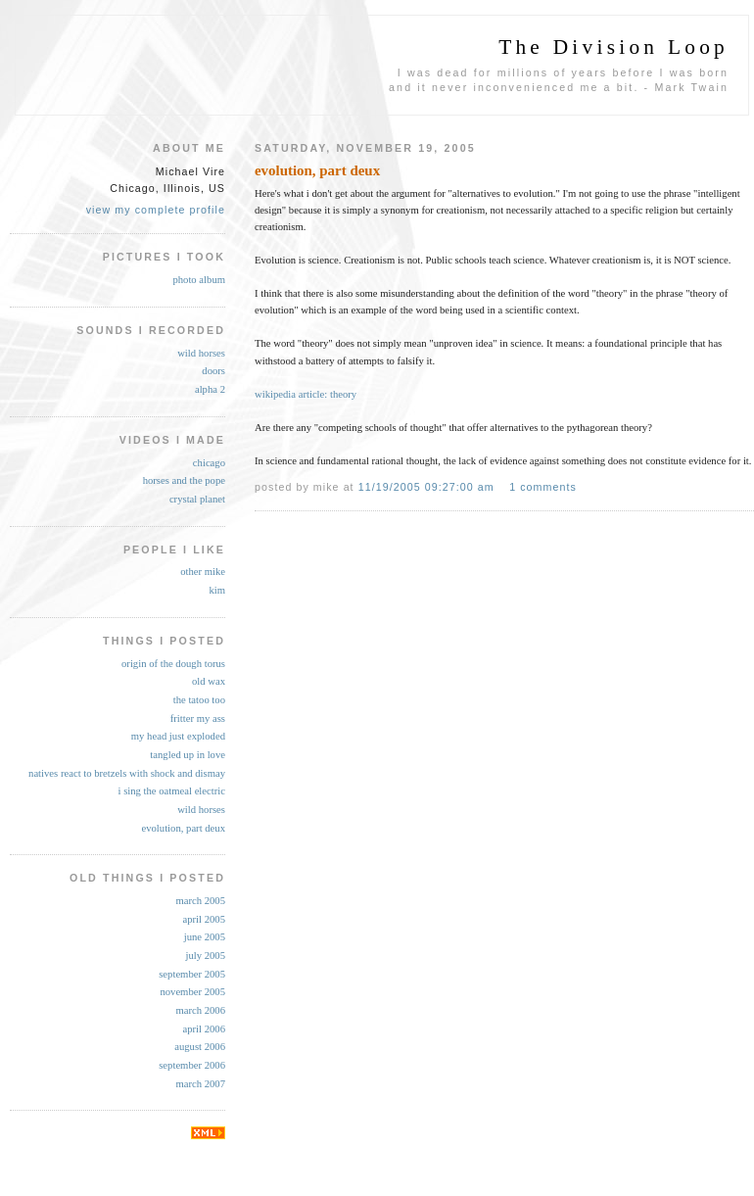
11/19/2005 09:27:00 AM (426, 487)
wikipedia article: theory (305, 394)
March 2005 (200, 900)
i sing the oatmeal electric (171, 791)
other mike (202, 571)
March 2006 (200, 1010)
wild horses (201, 353)
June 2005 (204, 937)
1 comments (543, 487)
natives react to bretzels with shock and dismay (126, 773)
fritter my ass (197, 718)
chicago (209, 462)
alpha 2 (210, 389)
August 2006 (199, 1046)
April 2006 (203, 1029)
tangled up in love (187, 754)
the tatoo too (199, 699)
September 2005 (192, 974)
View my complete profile (155, 209)
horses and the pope (184, 480)
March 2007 (200, 1083)
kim (217, 590)
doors (213, 370)
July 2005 (205, 955)
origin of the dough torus (173, 663)
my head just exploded (178, 736)
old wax (208, 681)
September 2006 (192, 1065)
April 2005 (203, 919)
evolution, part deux (183, 828)
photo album (198, 279)
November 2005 (192, 991)
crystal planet (197, 499)
